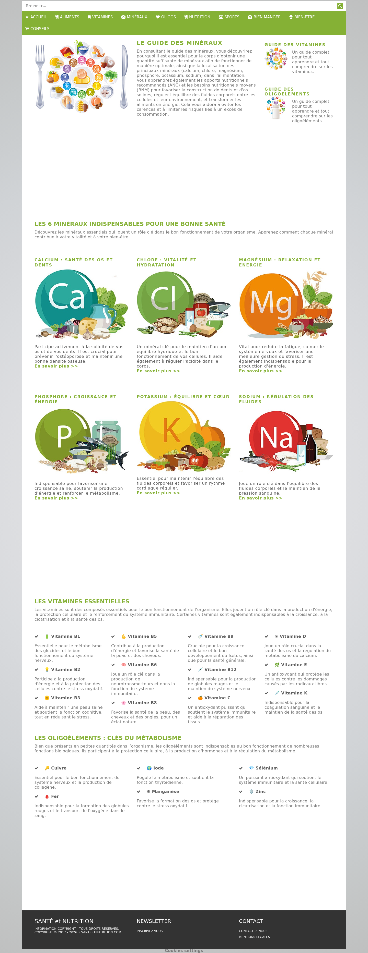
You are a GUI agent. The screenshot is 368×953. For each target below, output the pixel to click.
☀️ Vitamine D (290, 636)
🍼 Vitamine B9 (216, 636)
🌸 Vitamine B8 (139, 703)
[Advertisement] (184, 177)
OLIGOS (166, 17)
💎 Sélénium (263, 768)
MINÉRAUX (134, 17)
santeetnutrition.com (101, 932)
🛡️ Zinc (257, 791)
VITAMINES (100, 17)
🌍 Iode (155, 768)
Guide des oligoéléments (287, 91)
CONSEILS (37, 29)
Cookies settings (184, 950)
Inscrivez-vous (150, 931)
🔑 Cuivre (55, 768)
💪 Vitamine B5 (139, 636)
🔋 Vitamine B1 (62, 636)
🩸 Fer (51, 796)
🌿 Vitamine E (290, 665)
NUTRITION (197, 17)
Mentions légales (254, 937)
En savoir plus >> (56, 366)
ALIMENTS (67, 17)
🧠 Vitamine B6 (139, 665)
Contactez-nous (253, 931)
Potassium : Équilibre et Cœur (183, 396)
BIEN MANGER (264, 17)
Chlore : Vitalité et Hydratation (167, 262)
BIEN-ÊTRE (302, 17)
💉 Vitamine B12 (217, 669)
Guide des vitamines (295, 44)
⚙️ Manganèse (163, 791)
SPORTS (229, 17)
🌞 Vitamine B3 (62, 698)
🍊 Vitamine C (214, 698)
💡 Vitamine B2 (62, 669)
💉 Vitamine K (290, 693)
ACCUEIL (36, 17)
